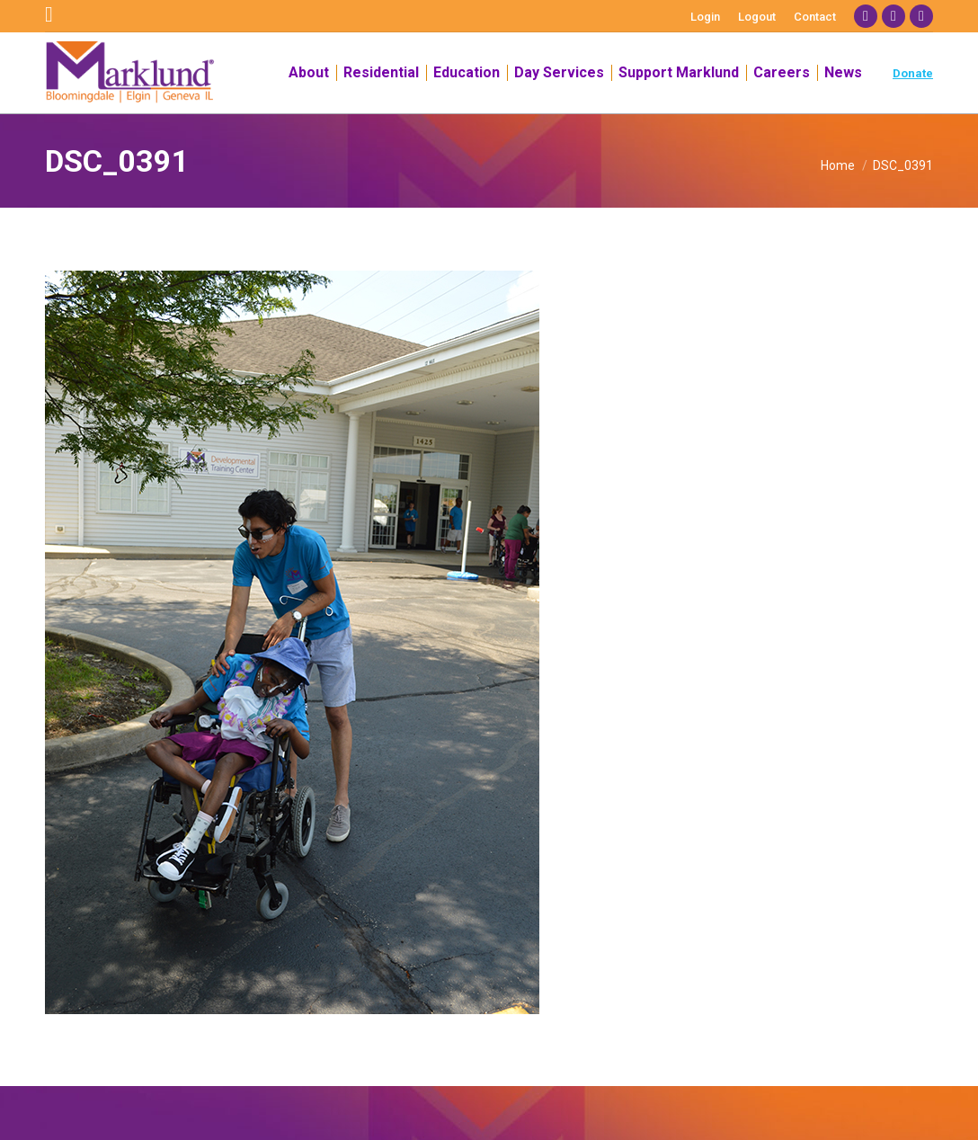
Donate (913, 73)
